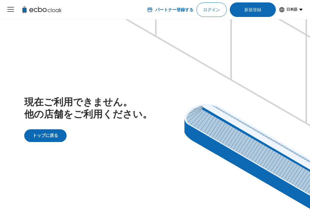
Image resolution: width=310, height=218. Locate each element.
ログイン (211, 9)
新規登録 (252, 9)
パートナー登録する (170, 9)
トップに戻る (45, 135)
